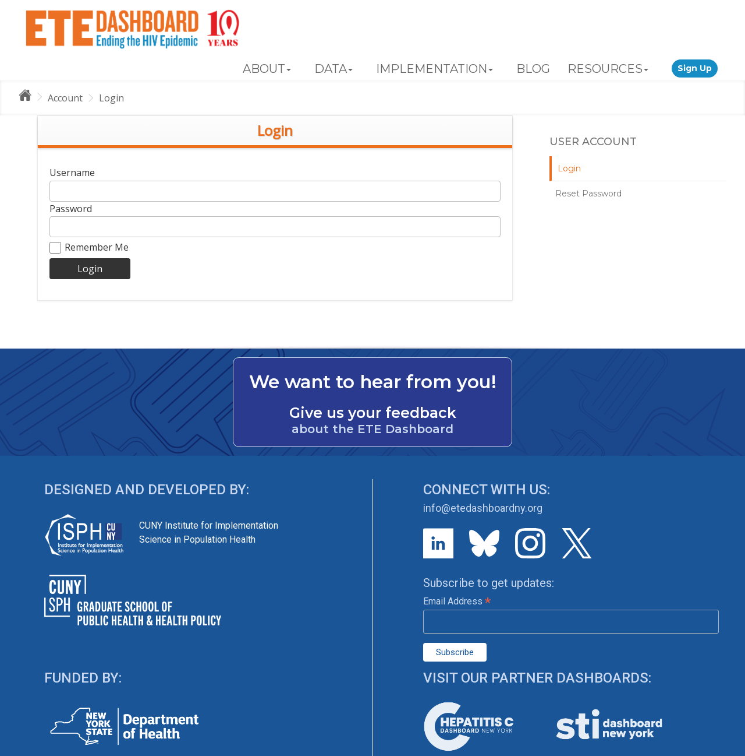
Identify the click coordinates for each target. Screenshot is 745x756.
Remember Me (89, 247)
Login (111, 98)
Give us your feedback (372, 412)
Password (70, 208)
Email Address (457, 601)
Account (65, 98)
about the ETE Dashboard (372, 429)
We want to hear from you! (372, 382)
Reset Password (588, 193)
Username (72, 172)
